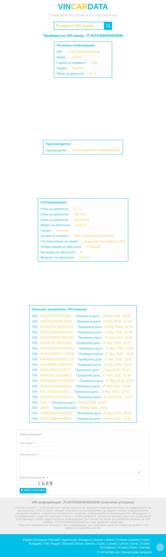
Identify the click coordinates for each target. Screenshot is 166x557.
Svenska (145, 547)
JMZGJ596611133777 (55, 370)
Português (35, 543)
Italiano (110, 539)
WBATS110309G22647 (56, 321)
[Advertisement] (83, 109)
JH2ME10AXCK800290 (56, 413)
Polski (145, 539)
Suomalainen (108, 547)
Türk (46, 543)
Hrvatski (123, 547)
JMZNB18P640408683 (55, 386)
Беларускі (85, 539)
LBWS (44, 407)
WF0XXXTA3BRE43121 (56, 327)
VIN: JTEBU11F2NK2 (55, 391)
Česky (133, 547)
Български (40, 539)
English (27, 539)
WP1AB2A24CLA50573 (56, 397)
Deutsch (98, 539)
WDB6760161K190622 (56, 375)
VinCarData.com (110, 552)
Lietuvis (123, 543)
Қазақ (101, 543)
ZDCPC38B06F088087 (56, 418)
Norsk (134, 543)
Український (69, 539)
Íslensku (90, 543)
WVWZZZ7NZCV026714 (57, 348)
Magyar (55, 543)
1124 (43, 402)
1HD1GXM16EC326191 (56, 332)
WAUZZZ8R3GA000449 (56, 337)
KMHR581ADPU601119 (56, 359)
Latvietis (112, 543)
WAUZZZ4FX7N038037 (56, 364)
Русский (54, 539)
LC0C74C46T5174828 (55, 316)
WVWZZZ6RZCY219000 (57, 353)
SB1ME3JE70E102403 (56, 343)
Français (122, 539)
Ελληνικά (67, 543)
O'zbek (144, 543)
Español (134, 539)
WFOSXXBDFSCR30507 (57, 380)
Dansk (79, 543)
